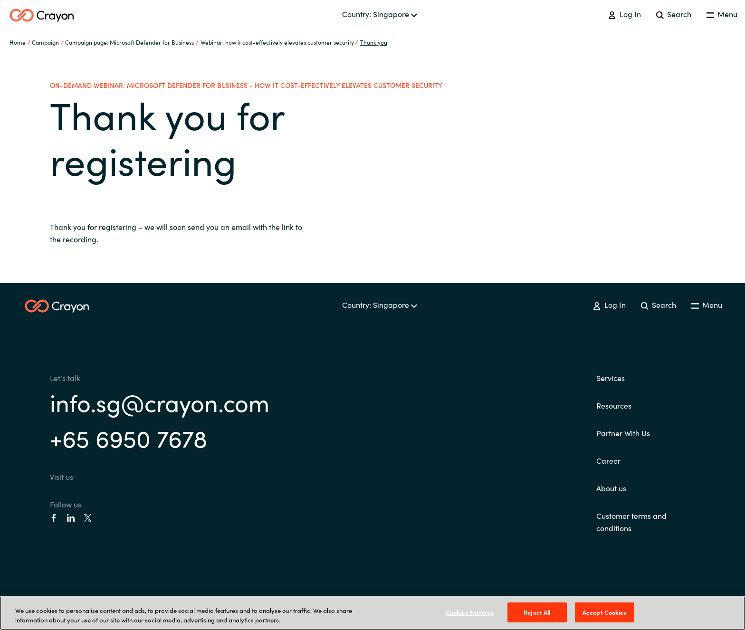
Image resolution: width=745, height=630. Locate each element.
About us (611, 488)
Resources (613, 405)
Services (610, 377)
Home (18, 42)
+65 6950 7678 (128, 437)
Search (673, 14)
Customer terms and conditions (631, 521)
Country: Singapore (379, 14)
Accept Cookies (605, 612)
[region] (372, 613)
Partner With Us (623, 433)
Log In (624, 14)
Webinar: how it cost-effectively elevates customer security (277, 42)
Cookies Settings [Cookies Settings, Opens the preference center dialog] (470, 612)
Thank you (373, 42)
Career (608, 460)
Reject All (537, 612)
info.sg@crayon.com (159, 402)
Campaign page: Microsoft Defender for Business (129, 42)
